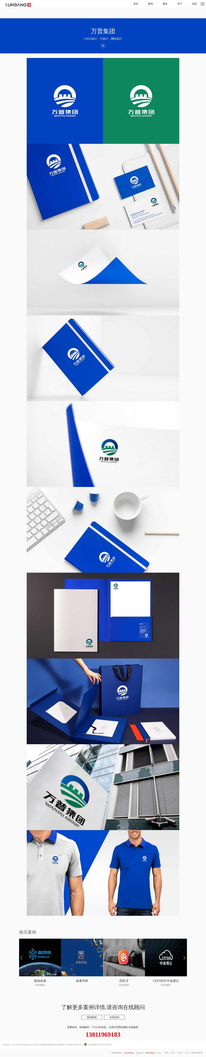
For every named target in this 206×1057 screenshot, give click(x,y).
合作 (166, 1053)
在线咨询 (114, 1017)
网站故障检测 (197, 1053)
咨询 (180, 1053)
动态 (194, 3)
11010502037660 (103, 1045)
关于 (179, 3)
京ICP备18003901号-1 (74, 1045)
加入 (173, 1053)
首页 (135, 3)
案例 (150, 3)
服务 (165, 3)
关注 (186, 1053)
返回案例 (92, 1017)
